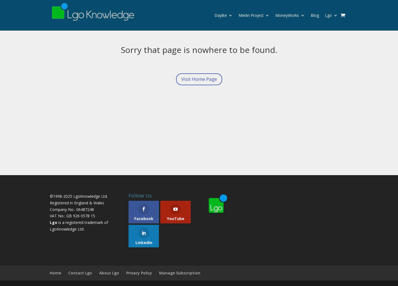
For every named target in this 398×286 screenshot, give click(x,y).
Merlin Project (251, 15)
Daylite (220, 15)
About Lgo (109, 273)
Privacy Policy (139, 273)
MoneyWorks (287, 15)
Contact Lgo (80, 273)
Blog (315, 15)
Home (55, 273)
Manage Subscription (179, 273)
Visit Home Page (199, 79)
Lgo (328, 15)
